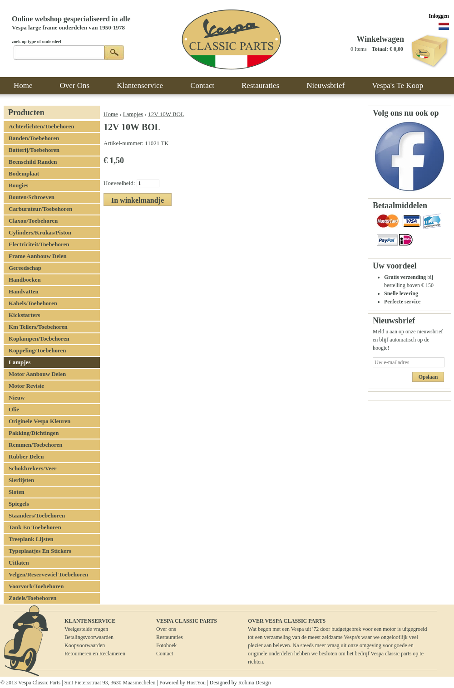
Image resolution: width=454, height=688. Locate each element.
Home (111, 114)
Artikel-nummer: (124, 143)
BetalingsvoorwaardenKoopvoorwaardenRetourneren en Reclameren (94, 645)
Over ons (166, 629)
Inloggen (439, 16)
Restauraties (169, 637)
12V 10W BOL (166, 114)
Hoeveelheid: (120, 183)
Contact (164, 653)
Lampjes (133, 114)
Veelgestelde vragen (86, 629)
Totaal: (380, 49)
